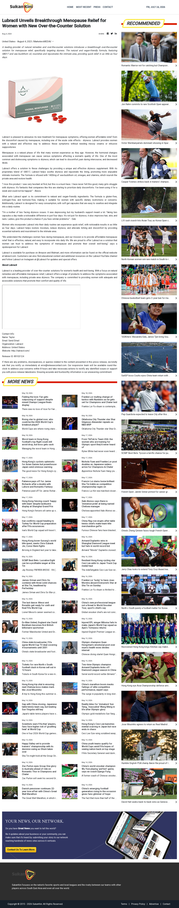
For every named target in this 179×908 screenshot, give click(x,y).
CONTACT (108, 7)
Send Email (13, 340)
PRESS (97, 7)
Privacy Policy (138, 904)
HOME (70, 7)
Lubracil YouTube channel (105, 256)
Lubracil (6, 137)
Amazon (42, 252)
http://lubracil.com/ (20, 350)
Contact (166, 904)
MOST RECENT (83, 7)
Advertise (154, 904)
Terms (124, 904)
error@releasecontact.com (54, 365)
